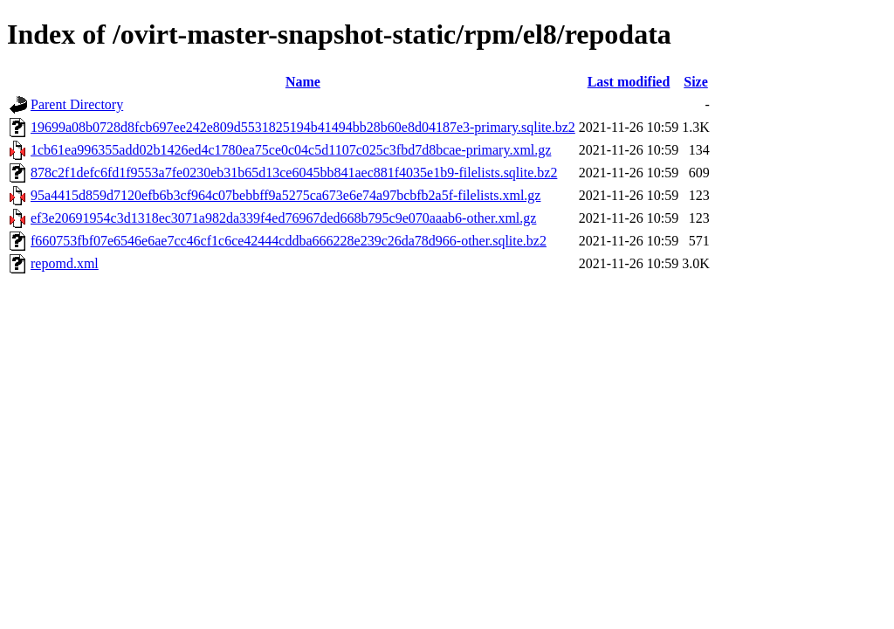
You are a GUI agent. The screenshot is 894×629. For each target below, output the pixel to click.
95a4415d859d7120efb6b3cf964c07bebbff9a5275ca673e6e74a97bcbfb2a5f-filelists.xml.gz (285, 195)
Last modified (629, 81)
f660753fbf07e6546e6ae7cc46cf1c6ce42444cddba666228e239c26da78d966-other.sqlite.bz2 (289, 240)
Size (696, 81)
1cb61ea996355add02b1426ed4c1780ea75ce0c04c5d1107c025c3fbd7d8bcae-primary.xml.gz (291, 149)
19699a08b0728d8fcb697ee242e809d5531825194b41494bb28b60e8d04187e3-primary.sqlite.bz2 (303, 127)
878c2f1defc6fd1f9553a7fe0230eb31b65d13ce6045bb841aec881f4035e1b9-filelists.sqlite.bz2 (294, 172)
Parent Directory (77, 104)
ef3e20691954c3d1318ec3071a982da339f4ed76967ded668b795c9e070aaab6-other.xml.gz (283, 218)
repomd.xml (65, 263)
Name (302, 81)
